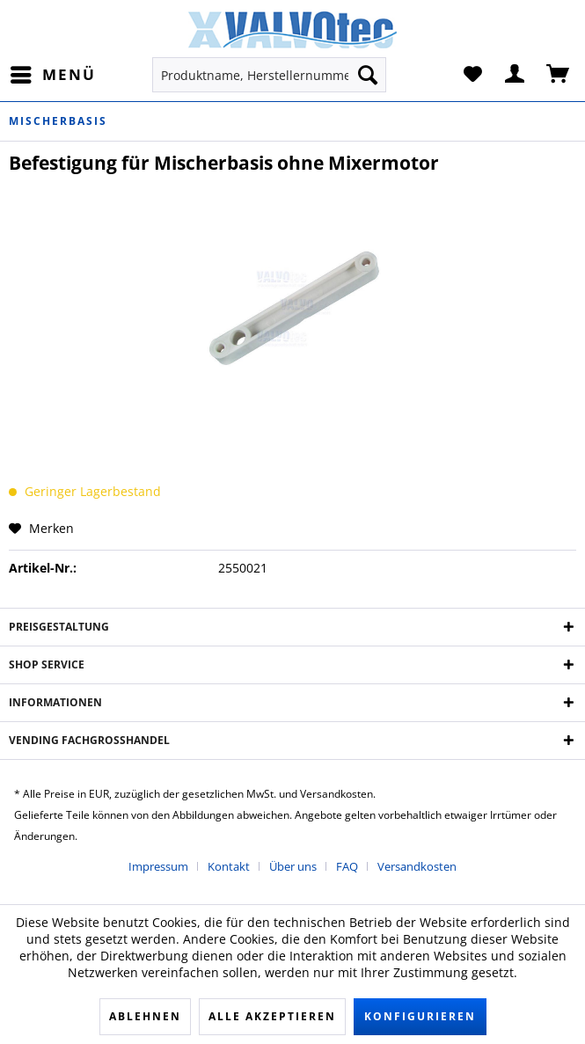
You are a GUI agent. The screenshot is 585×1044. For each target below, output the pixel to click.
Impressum (158, 866)
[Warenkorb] (558, 74)
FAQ (347, 866)
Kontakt (229, 866)
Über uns (293, 866)
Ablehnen (145, 1016)
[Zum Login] (515, 74)
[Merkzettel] (472, 74)
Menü (53, 72)
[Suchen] (367, 74)
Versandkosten (417, 866)
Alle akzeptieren (272, 1016)
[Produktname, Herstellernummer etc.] (269, 74)
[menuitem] (52, 74)
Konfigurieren (420, 1016)
